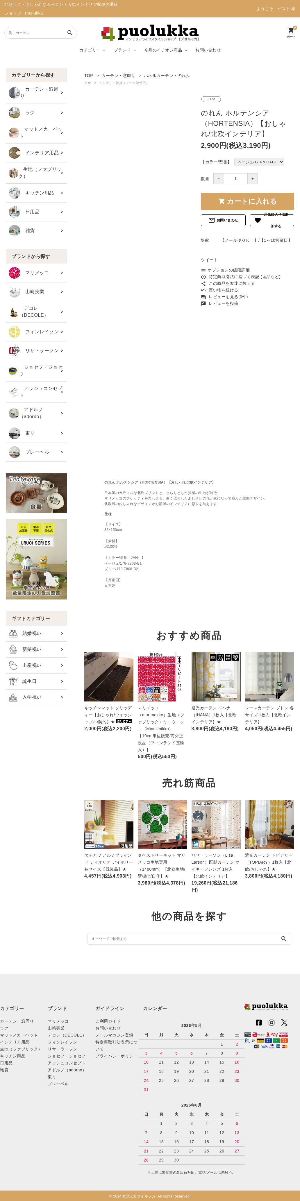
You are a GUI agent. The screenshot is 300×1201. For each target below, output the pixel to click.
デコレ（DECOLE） (29, 312)
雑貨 (22, 231)
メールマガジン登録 (114, 1035)
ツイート (209, 259)
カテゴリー (90, 50)
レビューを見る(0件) (224, 296)
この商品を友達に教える (228, 283)
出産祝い (25, 665)
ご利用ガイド (108, 1021)
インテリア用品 (34, 153)
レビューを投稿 (219, 303)
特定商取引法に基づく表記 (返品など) (241, 276)
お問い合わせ (208, 50)
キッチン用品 (31, 193)
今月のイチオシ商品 (163, 50)
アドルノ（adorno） (26, 413)
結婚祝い (25, 633)
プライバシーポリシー (116, 1056)
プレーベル (29, 452)
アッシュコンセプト (36, 392)
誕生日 (23, 681)
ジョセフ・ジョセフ (36, 371)
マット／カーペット (36, 133)
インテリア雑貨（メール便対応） (124, 83)
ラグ (22, 113)
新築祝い (25, 649)
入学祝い (25, 697)
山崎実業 (26, 292)
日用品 (24, 212)
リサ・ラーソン (34, 351)
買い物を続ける (219, 290)
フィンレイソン (34, 332)
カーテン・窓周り (33, 93)
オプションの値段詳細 (225, 270)
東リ (22, 433)
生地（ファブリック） (35, 173)
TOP (87, 83)
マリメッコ (29, 273)
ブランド (122, 50)
